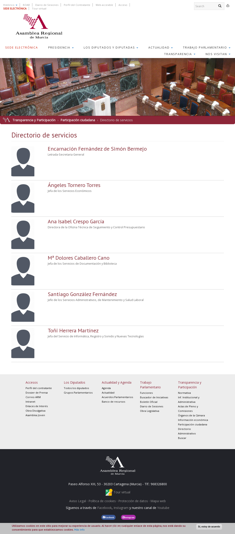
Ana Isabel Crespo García (76, 221)
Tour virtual (39, 8)
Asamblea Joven (35, 415)
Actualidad (160, 47)
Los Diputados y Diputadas (111, 47)
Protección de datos (133, 501)
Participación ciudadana (77, 120)
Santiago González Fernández (82, 294)
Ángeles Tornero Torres (74, 185)
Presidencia (61, 47)
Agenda (106, 388)
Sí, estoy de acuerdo (209, 526)
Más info (79, 529)
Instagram (121, 508)
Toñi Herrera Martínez (73, 330)
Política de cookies (102, 501)
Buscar (182, 438)
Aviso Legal (77, 501)
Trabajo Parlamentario (206, 47)
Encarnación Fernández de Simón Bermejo (97, 148)
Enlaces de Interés (37, 406)
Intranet (30, 401)
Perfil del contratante (39, 388)
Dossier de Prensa (37, 392)
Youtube (163, 508)
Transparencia (179, 54)
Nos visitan (218, 54)
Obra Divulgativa (35, 410)
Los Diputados (74, 382)
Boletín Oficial (148, 401)
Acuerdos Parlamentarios (117, 397)
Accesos (32, 382)
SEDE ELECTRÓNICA (14, 8)
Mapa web (158, 501)
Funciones (146, 392)
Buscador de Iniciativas (154, 397)
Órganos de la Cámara (191, 415)
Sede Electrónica (21, 47)
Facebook (104, 508)
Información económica (193, 420)
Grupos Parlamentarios (78, 392)
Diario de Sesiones (46, 5)
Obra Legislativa (149, 411)
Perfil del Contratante (77, 5)
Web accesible (104, 5)
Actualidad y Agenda (116, 382)
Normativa (184, 392)
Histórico (10, 5)
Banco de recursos (113, 401)
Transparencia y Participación (33, 120)
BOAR (26, 5)
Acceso (123, 5)
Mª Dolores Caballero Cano (78, 257)
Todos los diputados (76, 388)
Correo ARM (33, 397)
